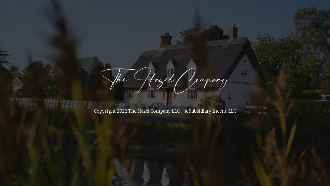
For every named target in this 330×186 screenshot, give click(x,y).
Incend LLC (224, 111)
